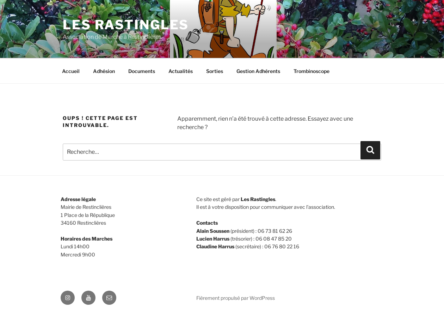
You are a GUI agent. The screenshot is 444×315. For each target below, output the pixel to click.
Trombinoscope (311, 71)
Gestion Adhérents (258, 71)
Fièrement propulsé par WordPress (235, 298)
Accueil (71, 71)
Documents (141, 71)
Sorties (214, 71)
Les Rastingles (126, 24)
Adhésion (104, 71)
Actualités (180, 71)
